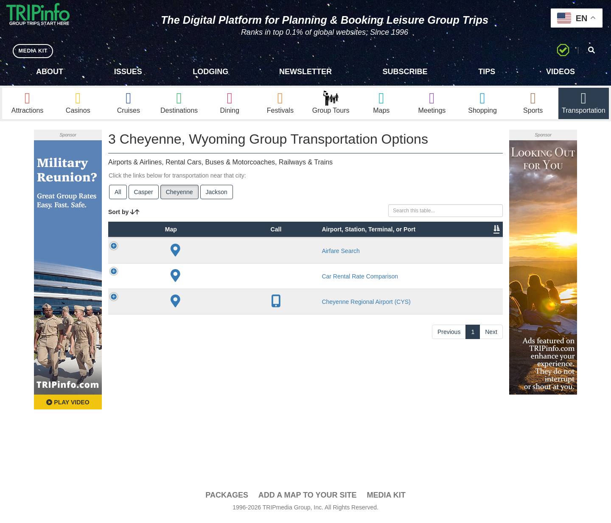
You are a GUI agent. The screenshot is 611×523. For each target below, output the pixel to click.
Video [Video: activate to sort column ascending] (417, 258)
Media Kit (386, 498)
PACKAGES (226, 498)
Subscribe (405, 71)
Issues (128, 71)
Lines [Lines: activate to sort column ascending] (280, 258)
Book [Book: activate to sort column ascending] (448, 258)
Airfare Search (207, 291)
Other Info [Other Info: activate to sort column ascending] (331, 254)
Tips (486, 71)
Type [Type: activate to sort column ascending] (165, 258)
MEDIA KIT (35, 50)
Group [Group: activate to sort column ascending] (481, 258)
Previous (448, 416)
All (118, 195)
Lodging (210, 71)
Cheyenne (179, 195)
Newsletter (305, 71)
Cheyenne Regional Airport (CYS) (209, 382)
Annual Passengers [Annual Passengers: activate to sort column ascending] (373, 254)
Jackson (216, 195)
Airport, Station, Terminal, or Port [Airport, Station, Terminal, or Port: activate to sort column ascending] (205, 245)
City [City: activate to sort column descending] (243, 258)
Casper (143, 195)
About (49, 71)
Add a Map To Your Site (307, 498)
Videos (560, 71)
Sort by (124, 215)
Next (491, 416)
